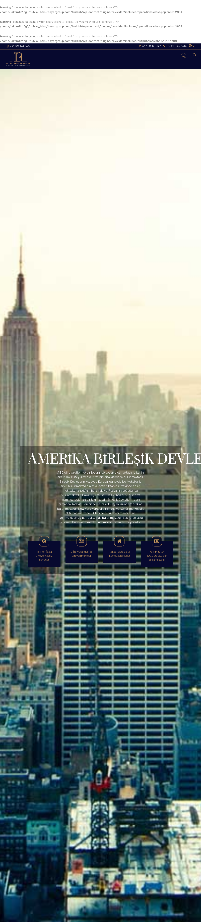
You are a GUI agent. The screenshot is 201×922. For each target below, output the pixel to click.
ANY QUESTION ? (150, 46)
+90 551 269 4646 (20, 46)
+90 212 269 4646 (174, 46)
